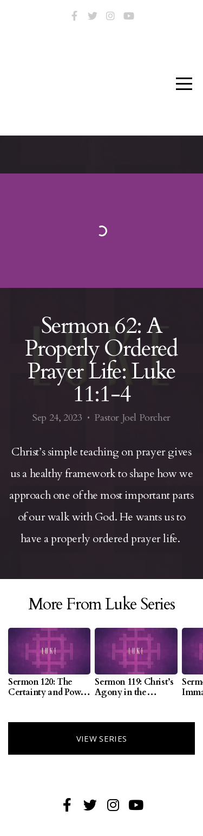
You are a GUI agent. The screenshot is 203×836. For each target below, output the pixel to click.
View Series (101, 738)
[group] (49, 667)
